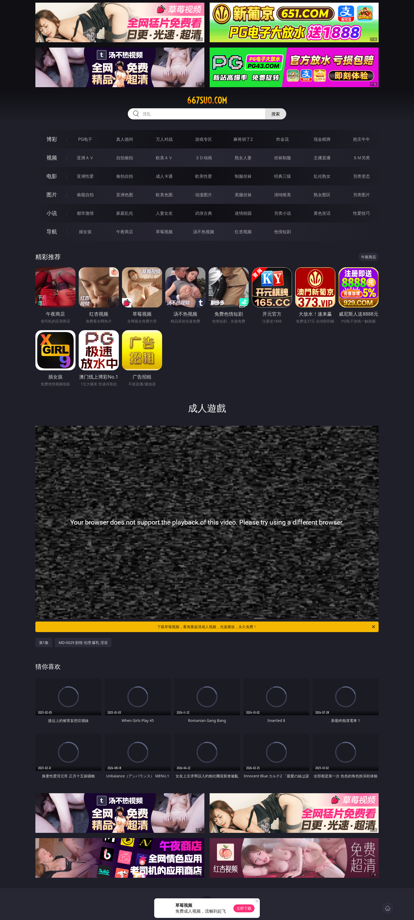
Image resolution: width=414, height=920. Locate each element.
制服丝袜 (243, 176)
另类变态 (361, 176)
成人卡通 (164, 176)
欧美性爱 (203, 176)
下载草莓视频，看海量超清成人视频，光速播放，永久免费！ (266, 627)
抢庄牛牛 (361, 139)
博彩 (51, 139)
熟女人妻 (243, 158)
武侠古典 (203, 213)
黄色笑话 (322, 213)
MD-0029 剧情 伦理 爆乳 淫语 (83, 642)
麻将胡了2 (243, 139)
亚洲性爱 (85, 176)
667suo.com (207, 100)
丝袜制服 (282, 158)
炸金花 (282, 139)
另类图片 (361, 195)
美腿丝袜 (243, 195)
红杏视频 (243, 232)
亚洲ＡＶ (85, 158)
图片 (51, 194)
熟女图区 (322, 195)
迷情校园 (243, 213)
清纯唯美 (282, 195)
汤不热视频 (203, 232)
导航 (51, 231)
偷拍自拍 (124, 176)
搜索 (275, 114)
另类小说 (282, 213)
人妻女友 (164, 213)
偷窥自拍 (85, 195)
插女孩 (85, 232)
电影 (51, 176)
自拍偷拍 (124, 158)
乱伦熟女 (322, 176)
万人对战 (164, 139)
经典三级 (282, 176)
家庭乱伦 (124, 213)
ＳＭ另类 (361, 158)
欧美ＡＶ (164, 158)
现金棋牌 (322, 139)
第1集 (44, 642)
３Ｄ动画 (203, 158)
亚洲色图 (124, 195)
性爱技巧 (361, 213)
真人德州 (124, 139)
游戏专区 (203, 139)
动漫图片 (203, 195)
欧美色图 (164, 195)
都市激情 (85, 213)
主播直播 (322, 158)
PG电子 (85, 139)
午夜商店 (124, 232)
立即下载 (244, 908)
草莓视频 (164, 232)
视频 (51, 157)
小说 (51, 213)
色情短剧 (282, 232)
